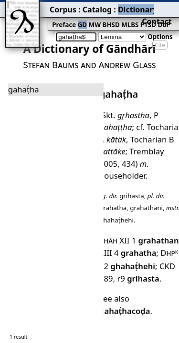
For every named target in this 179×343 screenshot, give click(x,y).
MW (62, 17)
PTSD (108, 17)
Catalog (62, 7)
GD (52, 17)
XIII (104, 202)
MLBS (92, 17)
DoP (121, 17)
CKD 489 (155, 214)
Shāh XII (111, 192)
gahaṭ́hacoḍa (148, 242)
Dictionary (94, 7)
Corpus (35, 7)
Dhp (160, 202)
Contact (165, 7)
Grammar (129, 7)
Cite (160, 30)
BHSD (76, 17)
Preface (37, 17)
